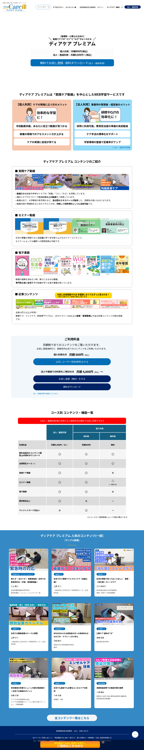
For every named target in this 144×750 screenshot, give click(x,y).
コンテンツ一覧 (70, 7)
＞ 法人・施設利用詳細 (121, 147)
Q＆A (75, 731)
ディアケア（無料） (114, 7)
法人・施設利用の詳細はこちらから (45, 393)
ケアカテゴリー (58, 7)
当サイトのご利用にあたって (43, 738)
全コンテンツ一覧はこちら (72, 718)
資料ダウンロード (72, 386)
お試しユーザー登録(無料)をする (72, 362)
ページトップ (135, 734)
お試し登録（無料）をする (72, 378)
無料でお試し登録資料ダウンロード (72, 63)
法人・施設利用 (132, 7)
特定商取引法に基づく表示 (63, 738)
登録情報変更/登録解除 (88, 7)
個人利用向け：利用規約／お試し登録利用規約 (93, 738)
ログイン (100, 7)
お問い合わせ (83, 731)
